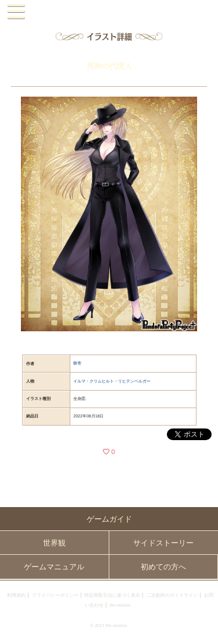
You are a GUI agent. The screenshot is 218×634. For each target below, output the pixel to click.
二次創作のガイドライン (172, 595)
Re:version (120, 605)
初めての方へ (163, 566)
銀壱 (77, 363)
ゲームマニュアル (54, 566)
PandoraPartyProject (109, 12)
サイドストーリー (163, 543)
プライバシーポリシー (55, 595)
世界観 (54, 543)
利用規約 (16, 595)
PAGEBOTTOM (205, 620)
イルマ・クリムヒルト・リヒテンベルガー (112, 381)
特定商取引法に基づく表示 (112, 595)
